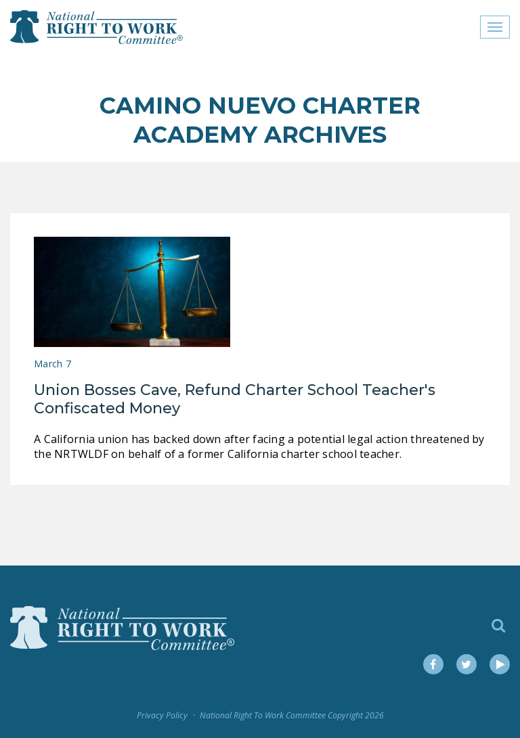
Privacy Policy (162, 715)
